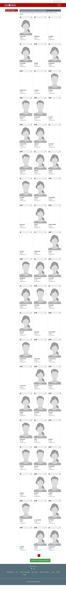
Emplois (24, 574)
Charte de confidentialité (25, 572)
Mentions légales (10, 572)
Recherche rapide (11, 10)
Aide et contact (35, 572)
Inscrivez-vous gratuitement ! (40, 560)
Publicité (58, 572)
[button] (15, 12)
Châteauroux (23, 39)
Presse (52, 572)
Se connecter (57, 1)
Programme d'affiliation (44, 572)
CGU (17, 572)
